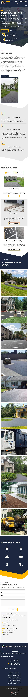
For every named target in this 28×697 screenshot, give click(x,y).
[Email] (13, 593)
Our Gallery (13, 30)
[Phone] (13, 597)
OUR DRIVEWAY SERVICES (14, 196)
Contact (20, 690)
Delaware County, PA (21, 667)
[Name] (13, 590)
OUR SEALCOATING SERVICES (14, 249)
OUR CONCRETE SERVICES (14, 223)
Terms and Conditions (9, 690)
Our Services (4, 30)
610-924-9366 (14, 660)
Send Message (13, 609)
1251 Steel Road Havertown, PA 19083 (15, 664)
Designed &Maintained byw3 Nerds (15, 693)
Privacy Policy (16, 690)
